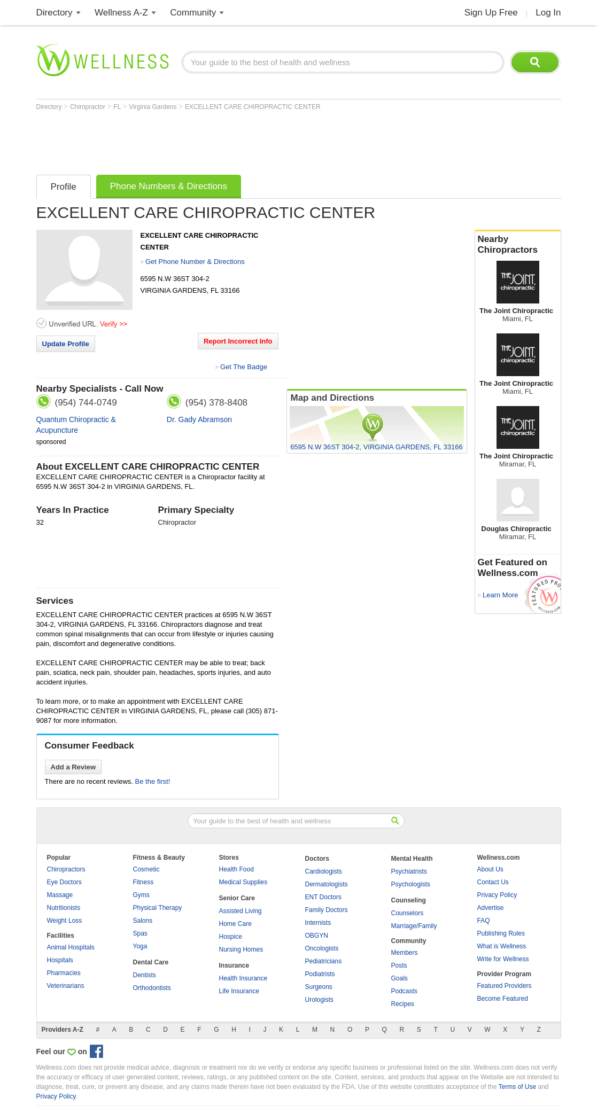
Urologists (319, 999)
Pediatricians (323, 961)
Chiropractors (66, 869)
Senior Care (237, 898)
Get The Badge (243, 367)
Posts (399, 965)
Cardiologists (323, 871)
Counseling (408, 900)
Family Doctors (326, 910)
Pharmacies (64, 973)
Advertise (490, 908)
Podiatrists (320, 974)
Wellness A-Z (121, 12)
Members (404, 952)
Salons (143, 920)
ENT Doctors (323, 897)
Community (193, 12)
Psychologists (410, 884)
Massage (60, 895)
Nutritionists (64, 908)
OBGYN (316, 935)
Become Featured (502, 998)
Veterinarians (65, 986)
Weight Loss (64, 920)
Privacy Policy (497, 895)
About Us (490, 869)
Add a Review (73, 767)
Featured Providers (504, 986)
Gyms (141, 895)
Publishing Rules (501, 933)
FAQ (483, 920)
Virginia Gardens (154, 107)
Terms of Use (517, 1087)
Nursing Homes (241, 949)
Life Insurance (239, 991)
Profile (63, 187)
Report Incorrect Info (238, 341)
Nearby (518, 244)
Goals (399, 978)
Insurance (234, 965)
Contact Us (493, 882)
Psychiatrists (409, 871)
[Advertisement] (230, 140)
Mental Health (412, 858)
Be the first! (152, 781)
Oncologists (322, 948)
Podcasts (404, 991)
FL (117, 107)
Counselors (407, 913)
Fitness (143, 882)
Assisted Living (240, 911)
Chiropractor (88, 107)
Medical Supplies (243, 882)
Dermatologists (326, 884)
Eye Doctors (64, 882)
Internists (318, 922)
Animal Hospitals (71, 947)
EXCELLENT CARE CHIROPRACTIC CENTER (253, 107)
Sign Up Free (491, 12)
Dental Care (151, 962)
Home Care (235, 924)
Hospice (230, 936)
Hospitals (60, 960)
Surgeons (318, 987)
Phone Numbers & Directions (168, 186)
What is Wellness (501, 946)
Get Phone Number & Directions (195, 262)
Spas (140, 933)
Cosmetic (146, 869)
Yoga (140, 946)
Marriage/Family (414, 926)
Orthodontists (152, 988)
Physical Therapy (157, 908)
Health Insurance (243, 978)
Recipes (402, 1004)
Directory (54, 12)
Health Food (236, 869)
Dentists (144, 975)
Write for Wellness (503, 959)
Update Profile (65, 344)
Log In (548, 12)
